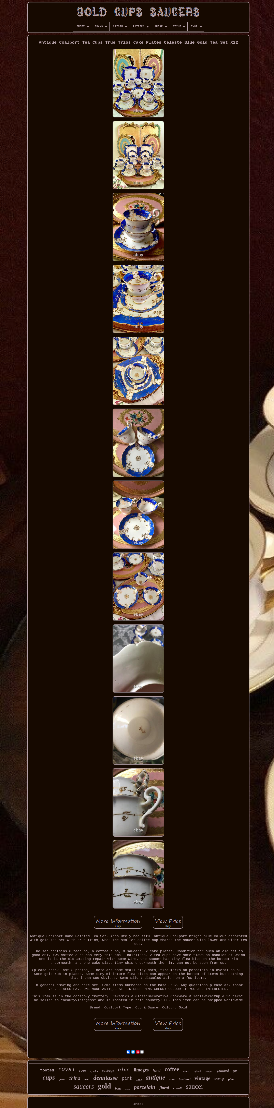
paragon (209, 1071)
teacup (219, 1079)
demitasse (105, 1077)
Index (138, 1104)
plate (231, 1079)
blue (124, 1070)
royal (66, 1069)
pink (127, 1078)
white (186, 1071)
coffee (171, 1069)
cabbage (108, 1070)
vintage (202, 1078)
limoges (141, 1069)
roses (127, 1089)
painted (223, 1070)
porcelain (144, 1087)
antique (155, 1077)
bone (118, 1088)
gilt (235, 1070)
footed (47, 1070)
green (61, 1079)
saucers (83, 1086)
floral (164, 1087)
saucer (194, 1086)
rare (172, 1079)
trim (86, 1079)
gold (104, 1086)
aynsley (94, 1070)
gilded (139, 1080)
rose (82, 1070)
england (196, 1070)
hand (156, 1070)
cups (49, 1077)
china (74, 1078)
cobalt (177, 1088)
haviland (185, 1079)
